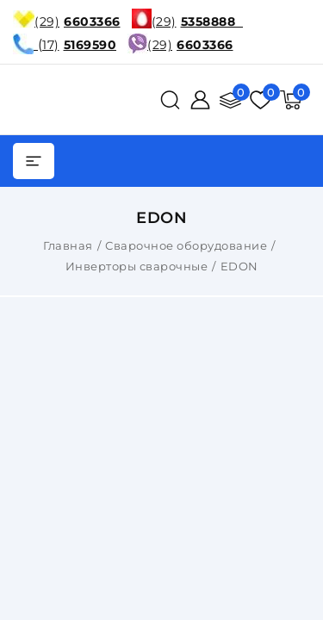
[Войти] (200, 100)
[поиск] (170, 100)
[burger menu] (33, 161)
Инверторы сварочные (136, 266)
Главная (68, 245)
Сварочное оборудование (186, 245)
